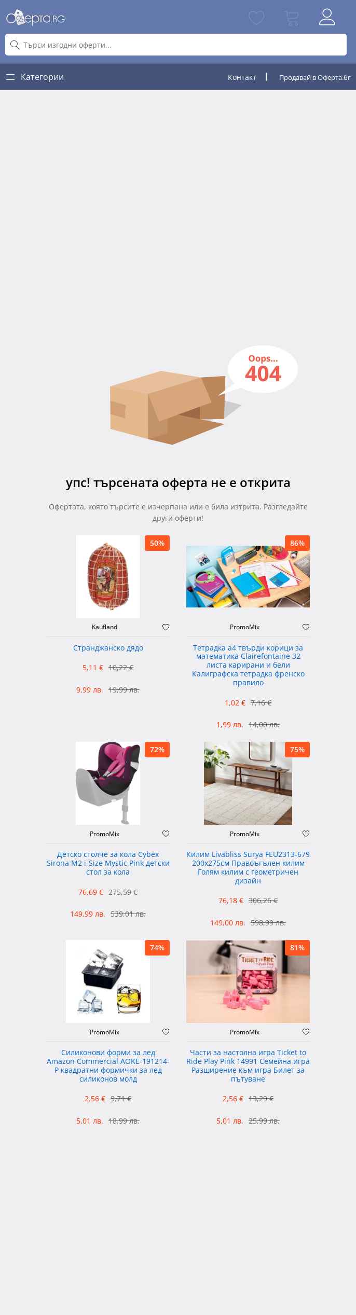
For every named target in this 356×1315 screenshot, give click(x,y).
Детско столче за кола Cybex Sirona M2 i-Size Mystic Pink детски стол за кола (108, 863)
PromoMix (244, 627)
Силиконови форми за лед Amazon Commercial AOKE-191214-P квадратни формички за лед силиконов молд (108, 1065)
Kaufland (104, 627)
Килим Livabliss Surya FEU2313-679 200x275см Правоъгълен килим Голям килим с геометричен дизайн (248, 867)
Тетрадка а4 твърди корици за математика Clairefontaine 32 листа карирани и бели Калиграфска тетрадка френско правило (248, 665)
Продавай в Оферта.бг (315, 77)
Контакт (242, 77)
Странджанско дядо (108, 648)
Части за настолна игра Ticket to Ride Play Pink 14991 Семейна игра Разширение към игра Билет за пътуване (248, 1065)
